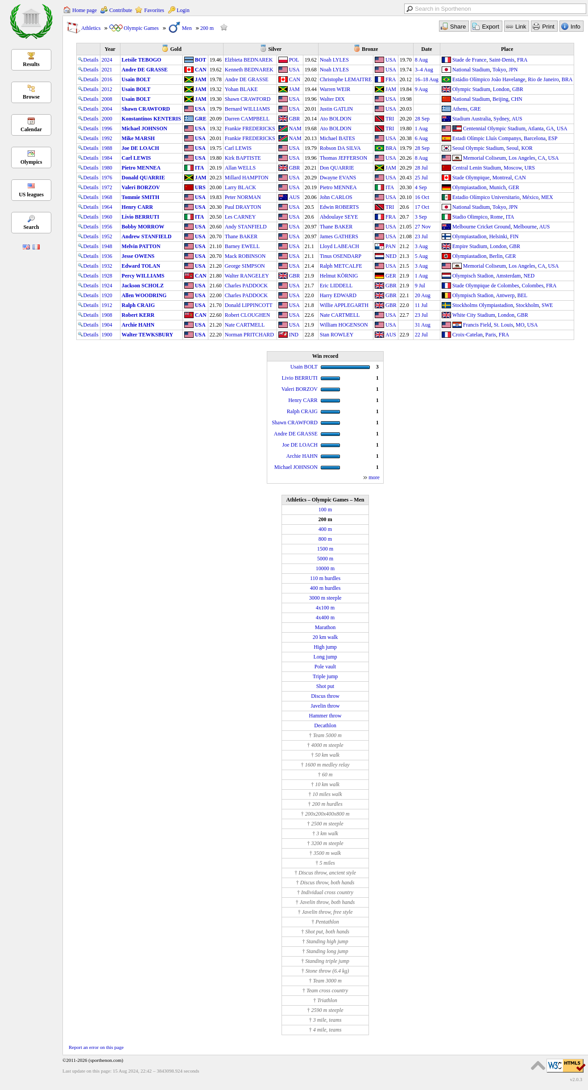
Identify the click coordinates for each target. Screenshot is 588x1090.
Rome (496, 217)
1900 (107, 335)
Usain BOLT (136, 79)
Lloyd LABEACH (339, 246)
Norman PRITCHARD (249, 335)
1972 (107, 187)
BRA (567, 79)
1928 (107, 276)
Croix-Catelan (467, 335)
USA (390, 60)
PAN (390, 246)
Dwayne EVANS (338, 177)
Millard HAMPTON (247, 177)
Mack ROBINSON (245, 256)
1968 (107, 197)
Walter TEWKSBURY (147, 335)
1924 (107, 285)
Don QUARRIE (337, 168)
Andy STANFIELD (246, 227)
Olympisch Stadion (472, 276)
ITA (199, 168)
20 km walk (325, 637)
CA (542, 158)
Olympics (31, 162)
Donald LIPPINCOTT (249, 305)
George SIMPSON (245, 266)
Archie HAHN (138, 325)
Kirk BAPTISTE (243, 158)
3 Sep (421, 217)
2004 (107, 109)
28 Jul (421, 168)
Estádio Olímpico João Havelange (489, 79)
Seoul (512, 148)
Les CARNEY (240, 217)
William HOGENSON (344, 325)
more (374, 477)
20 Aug (423, 295)
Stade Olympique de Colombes (485, 285)
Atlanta (535, 128)
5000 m (325, 558)
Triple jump (325, 676)
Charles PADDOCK (246, 285)
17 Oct (422, 207)
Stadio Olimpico (470, 217)
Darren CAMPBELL (247, 119)
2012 (107, 89)
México (530, 197)
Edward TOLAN (141, 266)
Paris (490, 335)
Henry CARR (137, 207)
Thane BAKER (336, 227)
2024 (107, 60)
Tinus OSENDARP (340, 256)
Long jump (325, 657)
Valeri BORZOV (141, 187)
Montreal (502, 177)
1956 (107, 227)
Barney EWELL (242, 246)
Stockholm (527, 305)
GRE (475, 109)
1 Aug (421, 128)
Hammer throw (325, 716)
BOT (200, 60)
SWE (547, 305)
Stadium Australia (471, 119)
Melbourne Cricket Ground (481, 227)
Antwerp (505, 295)
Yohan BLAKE (241, 89)
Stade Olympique (471, 177)
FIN (514, 236)
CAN (201, 69)
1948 (107, 246)
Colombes (532, 285)
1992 (107, 138)
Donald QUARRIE (143, 177)
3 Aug (421, 246)
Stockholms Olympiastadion (482, 305)
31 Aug (423, 325)
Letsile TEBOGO (141, 60)
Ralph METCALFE (341, 266)
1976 (107, 177)
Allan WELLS (240, 168)
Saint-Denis (501, 60)
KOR (526, 148)
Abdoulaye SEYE (339, 217)
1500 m (325, 549)
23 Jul (421, 236)
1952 (107, 236)
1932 (107, 266)
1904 (107, 325)
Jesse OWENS (138, 256)
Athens (460, 109)
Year (110, 49)
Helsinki (498, 236)
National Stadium (471, 69)
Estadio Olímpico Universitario (486, 197)
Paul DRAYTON (243, 207)
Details (88, 60)
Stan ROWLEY (337, 335)
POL (294, 60)
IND (293, 335)
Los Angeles (522, 158)
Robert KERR (138, 315)
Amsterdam (508, 276)
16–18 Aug (427, 79)
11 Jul (421, 305)
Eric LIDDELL (336, 285)
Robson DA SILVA (340, 148)
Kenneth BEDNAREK (249, 69)
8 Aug (421, 60)
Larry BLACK (240, 187)
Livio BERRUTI (140, 217)
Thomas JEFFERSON (343, 158)
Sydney (501, 119)
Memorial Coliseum (484, 158)
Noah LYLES (334, 60)
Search (31, 227)
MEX (547, 197)
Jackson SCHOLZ (143, 285)
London (501, 89)
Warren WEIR (335, 89)
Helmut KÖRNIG (339, 276)
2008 (107, 99)
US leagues (31, 194)
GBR (517, 89)
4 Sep (421, 187)
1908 (107, 315)
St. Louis (503, 325)
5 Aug (421, 256)
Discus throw (325, 696)
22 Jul (421, 335)
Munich (497, 187)
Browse (31, 97)
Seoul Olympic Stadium (478, 148)
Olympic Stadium (471, 89)
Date (426, 49)
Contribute (120, 10)
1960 (107, 217)
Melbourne (525, 227)
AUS (517, 119)
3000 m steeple (325, 598)
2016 (107, 79)
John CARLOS (336, 197)
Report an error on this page (96, 1047)
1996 (107, 128)
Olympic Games (141, 28)
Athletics (90, 28)
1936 (107, 256)
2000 (107, 119)
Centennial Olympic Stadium (494, 128)
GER (514, 187)
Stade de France (469, 60)
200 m (207, 28)
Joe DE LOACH (140, 148)
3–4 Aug (424, 69)
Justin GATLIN (336, 109)
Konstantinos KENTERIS (151, 119)
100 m (325, 509)
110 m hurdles (325, 578)
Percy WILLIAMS (143, 276)
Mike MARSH (138, 138)
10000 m (325, 568)
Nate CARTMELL (340, 315)
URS (530, 168)
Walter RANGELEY (247, 276)
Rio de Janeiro (543, 79)
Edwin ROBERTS (339, 207)
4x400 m (325, 617)
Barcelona (535, 138)
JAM (201, 79)
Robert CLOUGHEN (247, 315)
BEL (522, 295)
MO (520, 325)
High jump (325, 647)
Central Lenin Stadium (476, 168)
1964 (107, 207)
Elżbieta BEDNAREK (249, 60)
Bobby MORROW (143, 227)
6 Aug (421, 138)
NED (391, 256)
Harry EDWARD (338, 295)
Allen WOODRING (144, 295)
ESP (553, 138)
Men (187, 28)
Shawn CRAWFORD (248, 99)
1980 (107, 168)
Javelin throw (325, 706)
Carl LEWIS (238, 148)
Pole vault (325, 666)
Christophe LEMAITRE (346, 79)
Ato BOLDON (336, 119)
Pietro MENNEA (141, 168)
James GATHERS (339, 236)
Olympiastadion (469, 187)
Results (31, 64)
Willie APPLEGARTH (344, 305)
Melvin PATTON (141, 246)
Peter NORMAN (243, 197)
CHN (516, 99)
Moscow (513, 168)
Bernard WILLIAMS (247, 109)
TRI (389, 119)
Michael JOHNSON (144, 128)
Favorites (154, 10)
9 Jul (420, 285)
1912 (107, 305)
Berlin (495, 256)
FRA (522, 60)
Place (507, 49)
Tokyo (499, 69)
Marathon (325, 627)
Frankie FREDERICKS (250, 128)
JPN (513, 69)
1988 (107, 148)
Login (183, 10)
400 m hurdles (325, 588)
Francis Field (477, 325)
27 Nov (423, 227)
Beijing (500, 99)
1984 (107, 158)
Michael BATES (337, 138)
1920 (107, 295)
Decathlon (325, 725)
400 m (325, 529)
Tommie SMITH (141, 197)
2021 (107, 69)
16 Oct (422, 197)
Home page (84, 10)
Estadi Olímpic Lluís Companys (486, 138)
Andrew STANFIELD (147, 236)
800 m (325, 539)
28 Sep (422, 119)
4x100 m (325, 608)
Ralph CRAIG (138, 305)
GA (550, 128)
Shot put (325, 686)
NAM (295, 128)
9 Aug (421, 89)
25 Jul (421, 177)
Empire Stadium (469, 246)
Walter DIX (332, 99)
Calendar (31, 129)
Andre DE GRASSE (145, 69)
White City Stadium (473, 315)
